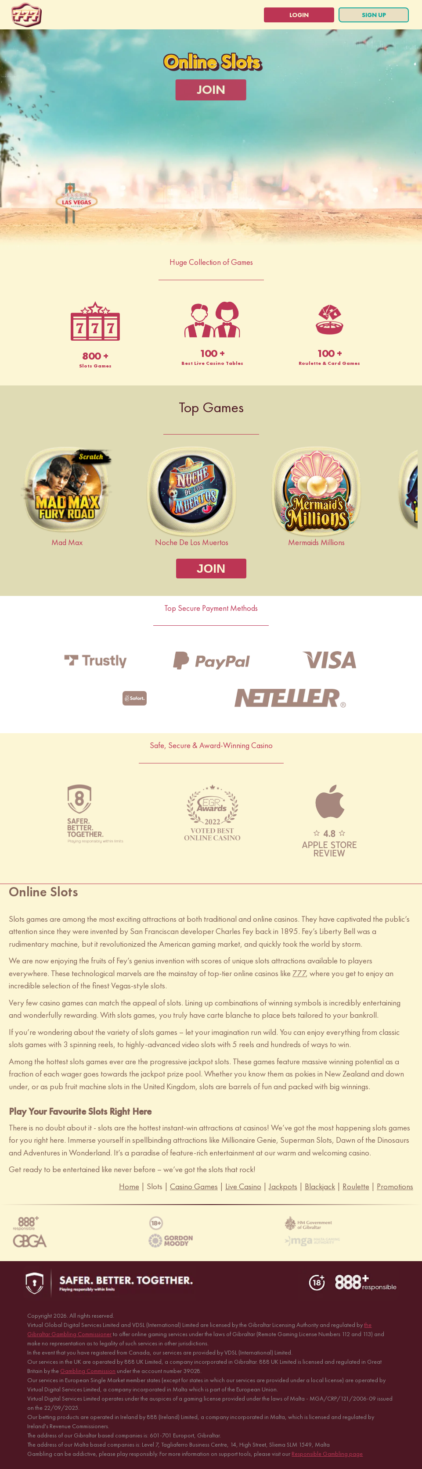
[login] (299, 14)
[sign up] (374, 14)
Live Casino (243, 1186)
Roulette (356, 1186)
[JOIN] (211, 89)
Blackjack (320, 1186)
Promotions (395, 1186)
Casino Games (194, 1186)
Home (129, 1186)
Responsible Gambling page (327, 1454)
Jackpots (283, 1186)
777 (299, 973)
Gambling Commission (87, 1371)
